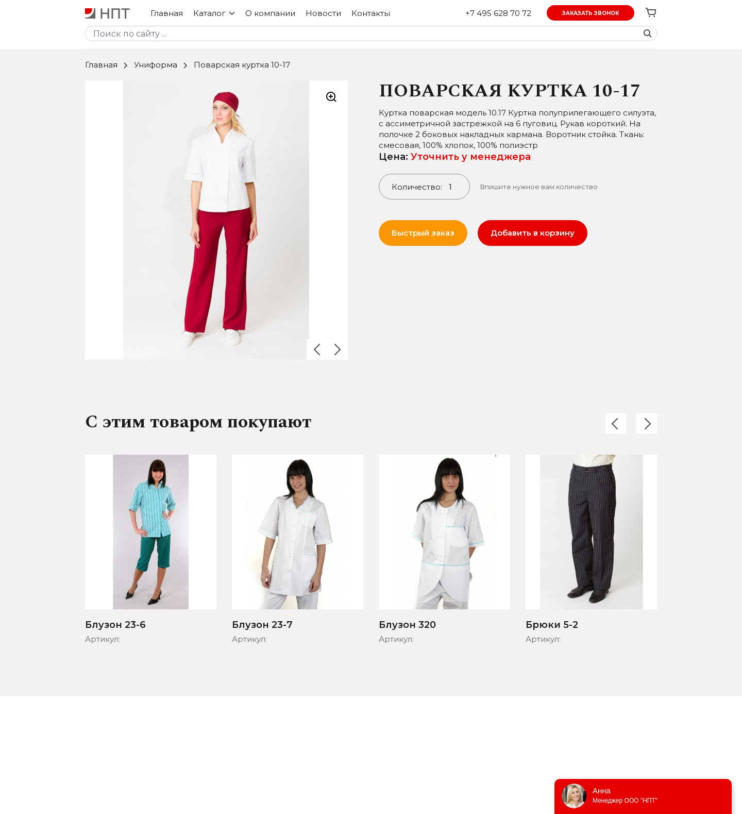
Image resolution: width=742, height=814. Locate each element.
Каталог (214, 13)
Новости (323, 13)
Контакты (370, 13)
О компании (270, 13)
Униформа (155, 65)
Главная (166, 13)
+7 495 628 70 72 (498, 13)
